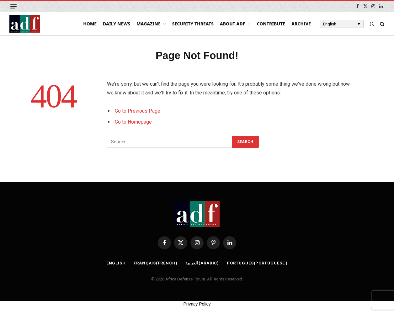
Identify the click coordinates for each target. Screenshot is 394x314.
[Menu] (13, 6)
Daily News (116, 24)
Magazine (148, 24)
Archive (301, 24)
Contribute (271, 24)
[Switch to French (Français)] (156, 263)
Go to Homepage (133, 122)
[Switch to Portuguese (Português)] (257, 263)
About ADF (232, 24)
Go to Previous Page (137, 111)
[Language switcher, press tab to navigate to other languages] (342, 24)
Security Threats (193, 24)
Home (90, 24)
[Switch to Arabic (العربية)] (202, 263)
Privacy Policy (196, 303)
